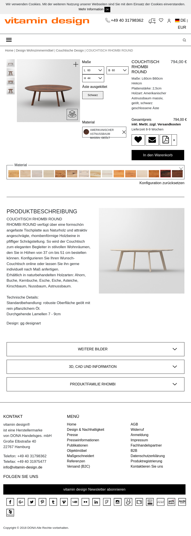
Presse (72, 435)
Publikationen (77, 445)
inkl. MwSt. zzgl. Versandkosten (156, 124)
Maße (86, 62)
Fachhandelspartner (146, 445)
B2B (134, 450)
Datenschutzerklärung (148, 456)
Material (88, 122)
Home (9, 50)
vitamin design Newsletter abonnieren (94, 489)
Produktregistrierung (146, 461)
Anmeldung (139, 435)
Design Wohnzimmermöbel (35, 50)
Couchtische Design (70, 50)
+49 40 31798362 (128, 20)
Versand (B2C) (78, 466)
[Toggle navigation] (9, 40)
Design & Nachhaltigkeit (85, 429)
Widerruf (137, 429)
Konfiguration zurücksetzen (161, 183)
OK (107, 9)
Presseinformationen (83, 440)
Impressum (139, 440)
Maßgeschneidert (80, 456)
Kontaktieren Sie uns (147, 466)
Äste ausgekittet (94, 87)
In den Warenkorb (158, 155)
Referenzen (76, 461)
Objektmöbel (77, 450)
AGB (134, 424)
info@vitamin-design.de (22, 467)
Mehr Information (91, 9)
